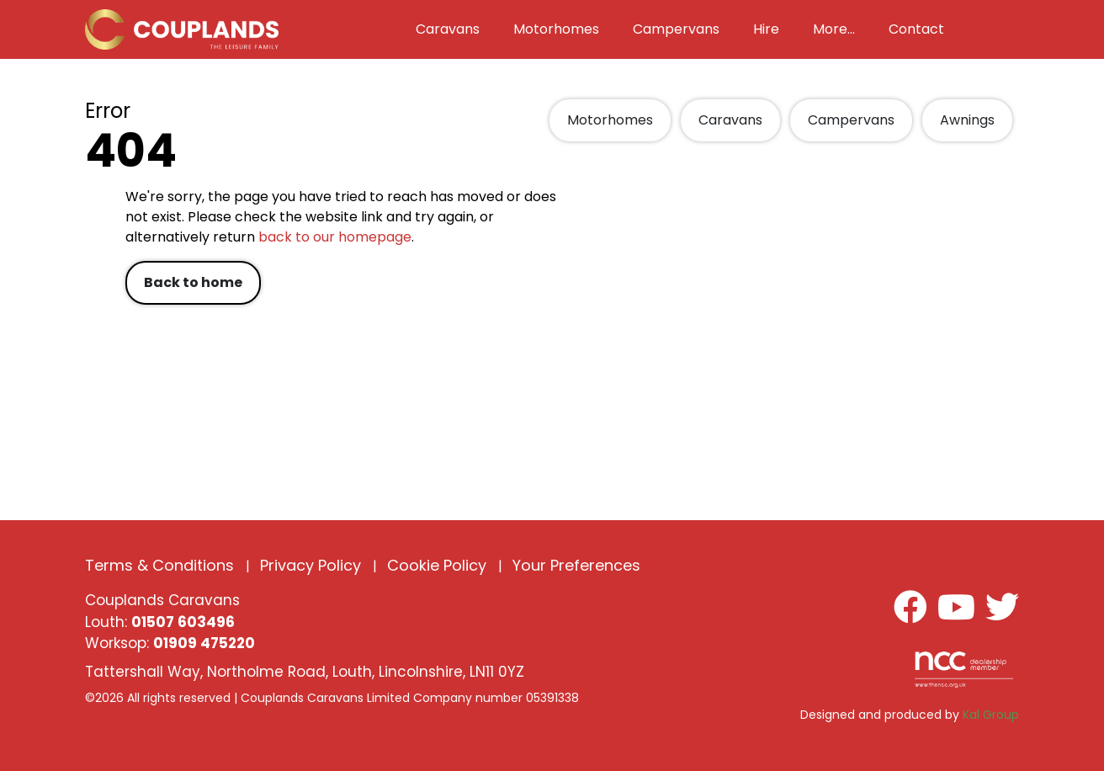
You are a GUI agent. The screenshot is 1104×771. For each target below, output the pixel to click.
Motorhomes (610, 120)
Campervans (851, 120)
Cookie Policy (436, 565)
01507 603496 (183, 622)
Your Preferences (576, 565)
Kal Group (991, 714)
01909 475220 (204, 643)
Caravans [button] (448, 29)
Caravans (730, 120)
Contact (916, 29)
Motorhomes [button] (556, 29)
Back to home (193, 282)
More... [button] (834, 29)
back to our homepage (334, 237)
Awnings (967, 120)
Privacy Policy (310, 565)
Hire (766, 29)
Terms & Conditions (159, 565)
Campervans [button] (676, 29)
